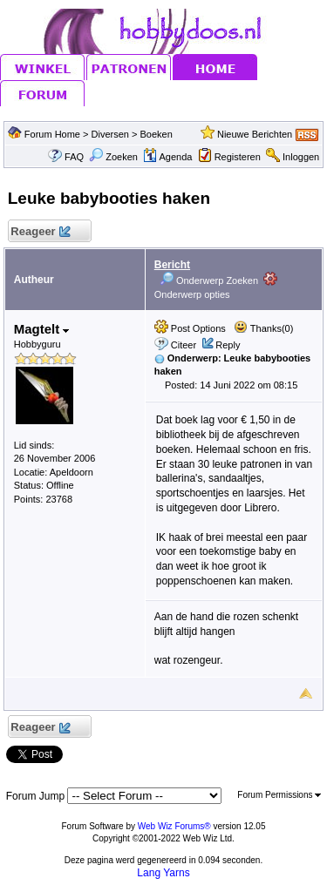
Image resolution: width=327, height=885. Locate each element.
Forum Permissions (279, 795)
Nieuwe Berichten (254, 134)
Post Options (190, 328)
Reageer (40, 232)
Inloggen (301, 157)
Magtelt (42, 328)
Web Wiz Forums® (174, 826)
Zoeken (113, 157)
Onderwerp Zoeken (209, 280)
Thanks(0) (263, 328)
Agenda (167, 157)
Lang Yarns (163, 873)
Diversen (110, 134)
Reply (227, 345)
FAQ (74, 157)
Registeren (238, 157)
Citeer (183, 345)
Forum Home (52, 134)
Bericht (172, 265)
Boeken (156, 134)
